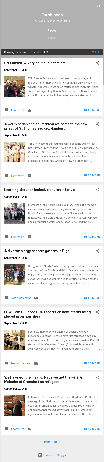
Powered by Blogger (52, 455)
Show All (93, 52)
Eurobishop (52, 14)
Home (52, 38)
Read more (92, 110)
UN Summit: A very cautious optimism (34, 63)
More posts (52, 442)
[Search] (99, 7)
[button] (97, 63)
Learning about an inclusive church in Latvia (39, 190)
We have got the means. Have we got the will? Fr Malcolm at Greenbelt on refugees (43, 379)
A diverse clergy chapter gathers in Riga (37, 251)
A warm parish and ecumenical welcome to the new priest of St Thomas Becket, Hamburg (45, 126)
